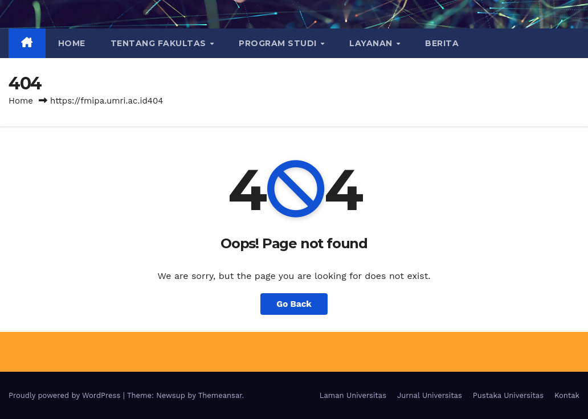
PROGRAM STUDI (279, 43)
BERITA (442, 43)
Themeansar (220, 395)
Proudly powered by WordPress (66, 395)
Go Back (294, 304)
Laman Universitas (353, 395)
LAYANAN (372, 43)
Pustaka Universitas (508, 395)
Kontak (566, 395)
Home (71, 43)
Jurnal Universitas (429, 395)
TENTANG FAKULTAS (160, 43)
